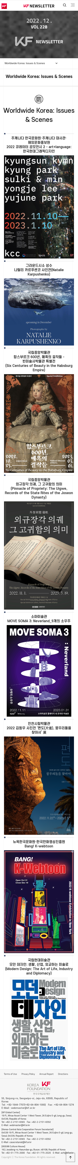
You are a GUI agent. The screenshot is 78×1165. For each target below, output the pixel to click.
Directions (63, 1074)
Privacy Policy (28, 1074)
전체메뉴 (73, 5)
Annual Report (46, 1074)
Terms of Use (10, 1074)
